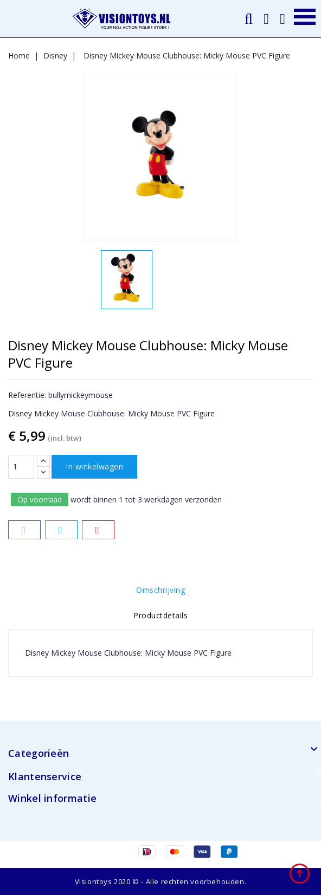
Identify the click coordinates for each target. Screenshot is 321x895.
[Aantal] (21, 467)
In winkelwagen (94, 466)
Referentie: (27, 395)
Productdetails (160, 615)
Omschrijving (160, 590)
